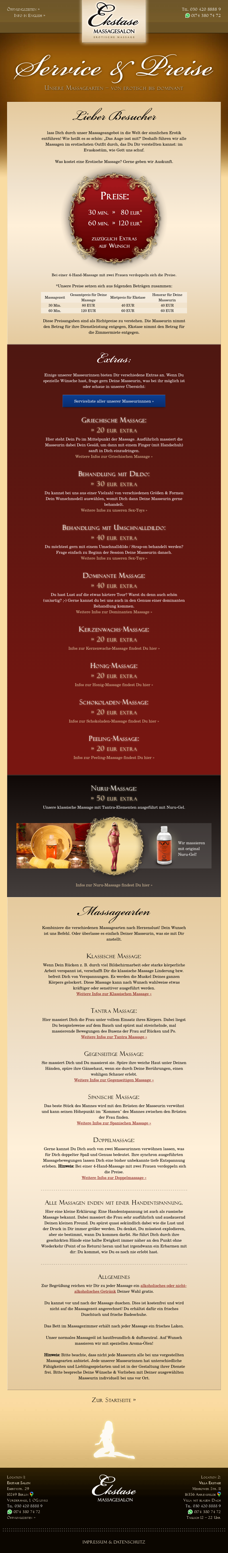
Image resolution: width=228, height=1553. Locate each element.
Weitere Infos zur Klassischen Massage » (114, 994)
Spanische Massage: (114, 1096)
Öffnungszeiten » (23, 9)
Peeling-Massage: (114, 738)
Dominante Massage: (114, 575)
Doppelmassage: (114, 1140)
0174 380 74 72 (203, 15)
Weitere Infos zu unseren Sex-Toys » (114, 510)
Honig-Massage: (114, 665)
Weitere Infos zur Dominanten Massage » (114, 612)
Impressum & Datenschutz (114, 1542)
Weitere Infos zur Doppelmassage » (114, 1177)
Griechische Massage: (114, 420)
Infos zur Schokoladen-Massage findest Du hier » (114, 721)
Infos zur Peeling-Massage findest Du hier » (114, 757)
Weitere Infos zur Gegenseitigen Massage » (114, 1080)
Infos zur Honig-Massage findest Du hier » (114, 684)
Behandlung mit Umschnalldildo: (114, 527)
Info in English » (29, 15)
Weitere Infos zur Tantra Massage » (114, 1037)
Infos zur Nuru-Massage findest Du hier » (114, 885)
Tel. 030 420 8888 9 (201, 9)
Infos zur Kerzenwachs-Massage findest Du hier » (114, 648)
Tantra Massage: (114, 1010)
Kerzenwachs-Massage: (114, 629)
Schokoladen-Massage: (114, 702)
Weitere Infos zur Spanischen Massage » (114, 1123)
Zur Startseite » (114, 1400)
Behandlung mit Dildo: (114, 474)
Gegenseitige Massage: (114, 1053)
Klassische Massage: (114, 956)
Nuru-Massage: (114, 788)
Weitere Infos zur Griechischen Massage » (114, 456)
